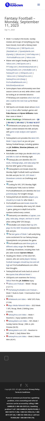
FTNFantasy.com (13, 48)
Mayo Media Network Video (19, 305)
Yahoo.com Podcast (16, 284)
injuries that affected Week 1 (20, 274)
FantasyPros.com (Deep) (16, 79)
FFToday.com (11, 67)
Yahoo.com (30, 57)
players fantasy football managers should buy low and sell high (22, 262)
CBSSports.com (26, 73)
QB (38, 119)
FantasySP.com (12, 73)
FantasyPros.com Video (17, 315)
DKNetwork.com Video (17, 299)
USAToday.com (33, 54)
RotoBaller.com (29, 70)
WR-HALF (20, 122)
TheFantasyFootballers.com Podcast (22, 290)
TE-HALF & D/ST (33, 122)
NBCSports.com (27, 48)
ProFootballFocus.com (15, 57)
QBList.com (20, 54)
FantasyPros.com (24, 76)
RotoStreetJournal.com (28, 67)
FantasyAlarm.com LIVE (17, 330)
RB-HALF (11, 122)
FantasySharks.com (13, 70)
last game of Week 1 (20, 234)
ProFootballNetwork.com (16, 82)
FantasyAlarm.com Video (17, 321)
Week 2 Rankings (13, 119)
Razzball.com (12, 51)
